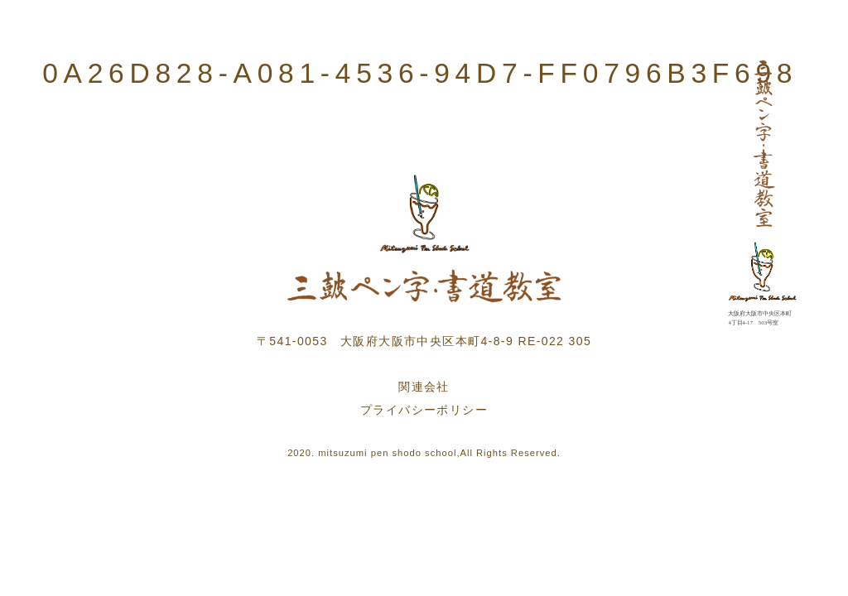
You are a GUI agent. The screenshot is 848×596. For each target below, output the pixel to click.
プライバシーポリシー (424, 409)
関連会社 (424, 386)
